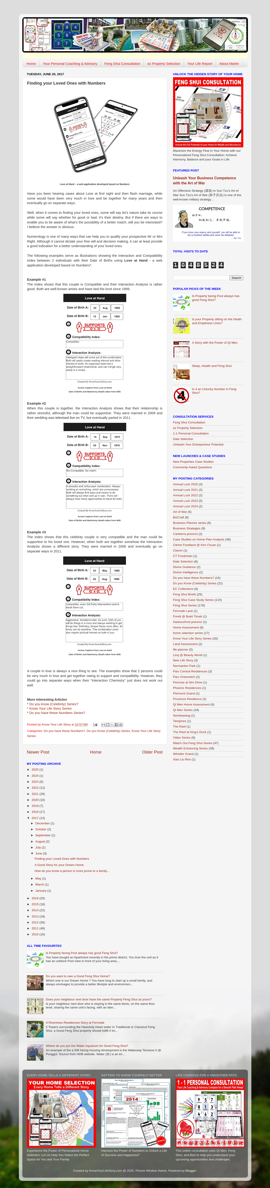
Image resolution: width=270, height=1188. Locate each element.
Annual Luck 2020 (185, 484)
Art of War (180, 512)
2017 (35, 818)
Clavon (178, 550)
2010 (35, 934)
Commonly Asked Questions (192, 467)
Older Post (152, 752)
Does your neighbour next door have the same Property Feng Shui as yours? (99, 999)
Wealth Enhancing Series (190, 748)
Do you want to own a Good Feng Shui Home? (78, 976)
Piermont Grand (184, 693)
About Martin (229, 64)
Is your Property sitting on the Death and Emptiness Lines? (216, 321)
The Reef (179, 726)
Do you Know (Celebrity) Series (108, 731)
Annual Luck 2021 (185, 489)
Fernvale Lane (183, 611)
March (40, 884)
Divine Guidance (184, 567)
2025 (35, 769)
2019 (35, 806)
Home (31, 64)
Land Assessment (185, 644)
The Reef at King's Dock (189, 732)
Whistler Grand (183, 754)
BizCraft (178, 517)
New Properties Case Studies (193, 461)
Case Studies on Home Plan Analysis (198, 539)
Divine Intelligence (185, 572)
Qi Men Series (183, 710)
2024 (35, 775)
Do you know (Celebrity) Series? (53, 704)
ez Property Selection (163, 64)
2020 (35, 800)
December (43, 823)
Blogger (191, 1170)
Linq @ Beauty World (188, 655)
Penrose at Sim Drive (188, 682)
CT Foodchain (183, 556)
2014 (35, 910)
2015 (35, 904)
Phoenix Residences (187, 688)
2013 (35, 916)
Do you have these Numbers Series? (57, 713)
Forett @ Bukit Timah (187, 616)
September (43, 835)
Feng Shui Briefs (184, 594)
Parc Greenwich (184, 677)
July (38, 847)
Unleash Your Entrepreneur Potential (198, 444)
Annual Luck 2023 (185, 501)
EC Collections (183, 589)
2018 (35, 812)
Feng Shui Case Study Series (193, 600)
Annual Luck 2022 (185, 495)
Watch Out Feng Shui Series (192, 743)
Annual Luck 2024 (185, 506)
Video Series (182, 737)
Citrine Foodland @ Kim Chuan (194, 545)
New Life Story (183, 660)
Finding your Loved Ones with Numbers (62, 858)
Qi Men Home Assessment (191, 704)
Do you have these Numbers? (64, 731)
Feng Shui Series (185, 605)
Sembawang (181, 715)
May (38, 878)
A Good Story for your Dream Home (59, 865)
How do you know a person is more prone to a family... (72, 871)
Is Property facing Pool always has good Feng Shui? (82, 953)
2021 (35, 794)
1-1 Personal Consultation (191, 433)
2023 (35, 781)
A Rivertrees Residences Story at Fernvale (75, 1022)
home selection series (188, 633)
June (39, 853)
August (40, 841)
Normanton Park (184, 666)
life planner (180, 649)
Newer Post (38, 752)
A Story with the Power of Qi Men (215, 342)
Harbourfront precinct (187, 622)
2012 (35, 922)
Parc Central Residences (190, 671)
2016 (35, 898)
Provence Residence (187, 699)
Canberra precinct (185, 534)
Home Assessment (186, 627)
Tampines (179, 721)
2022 (35, 787)
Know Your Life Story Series (50, 708)
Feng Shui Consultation (122, 64)
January (41, 890)
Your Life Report (199, 64)
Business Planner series (189, 523)
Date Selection (183, 439)
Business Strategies (186, 528)
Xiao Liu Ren (182, 759)
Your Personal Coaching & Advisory (70, 64)
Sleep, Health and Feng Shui (212, 366)
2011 (35, 928)
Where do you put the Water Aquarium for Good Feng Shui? (87, 1046)
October (41, 829)
